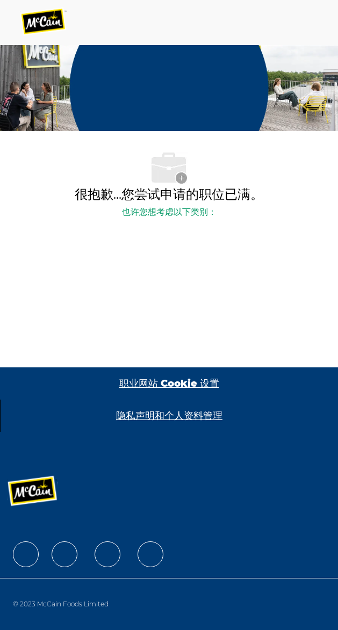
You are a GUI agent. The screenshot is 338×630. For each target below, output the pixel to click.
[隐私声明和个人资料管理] (169, 416)
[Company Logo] (44, 22)
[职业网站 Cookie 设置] (169, 383)
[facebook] (26, 554)
